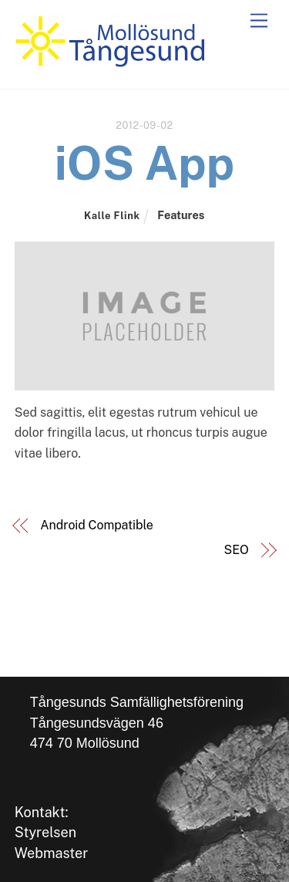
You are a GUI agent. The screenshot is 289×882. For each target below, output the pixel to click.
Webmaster (52, 853)
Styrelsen (45, 832)
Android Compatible (96, 525)
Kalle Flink (112, 215)
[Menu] (259, 21)
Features (180, 214)
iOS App (144, 163)
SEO (236, 549)
